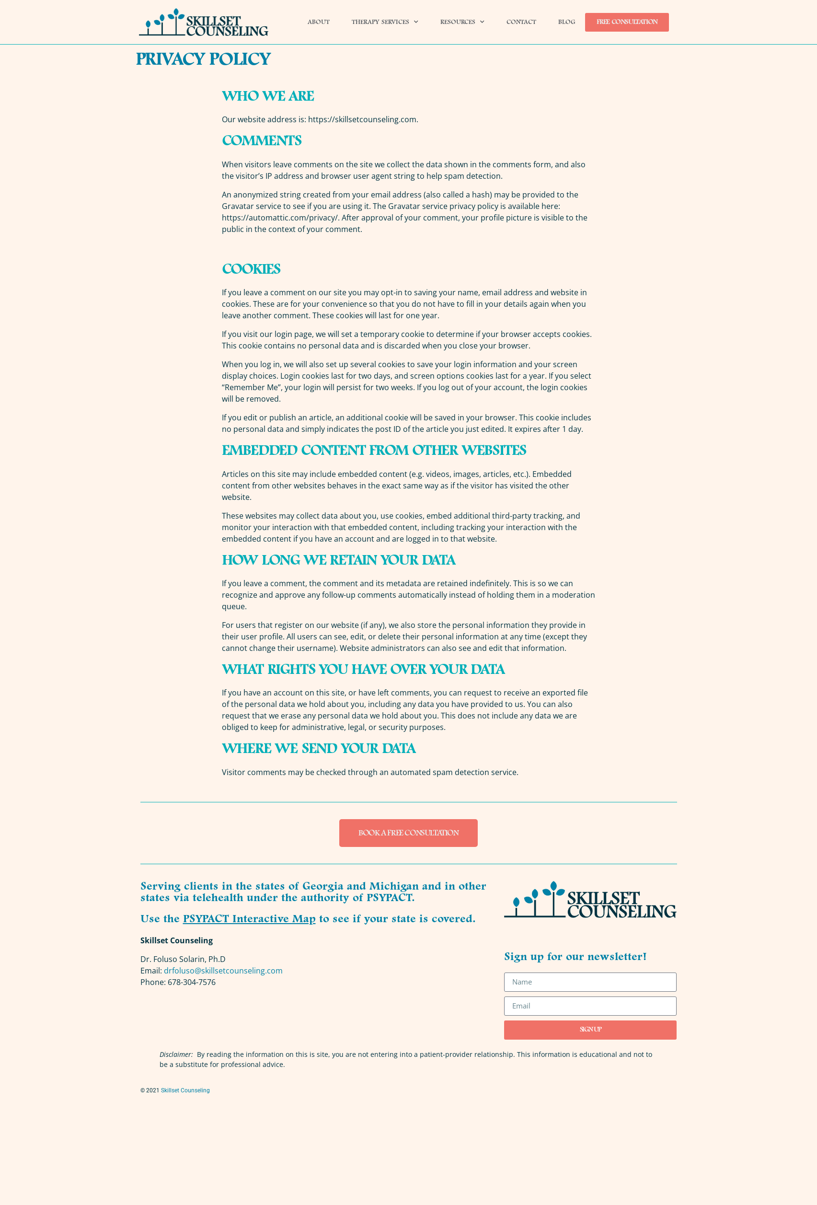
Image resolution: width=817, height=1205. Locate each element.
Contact (521, 22)
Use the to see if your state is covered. (308, 919)
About (319, 22)
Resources (462, 22)
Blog (566, 22)
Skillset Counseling (185, 1090)
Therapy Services (385, 22)
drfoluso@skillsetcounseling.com (223, 970)
